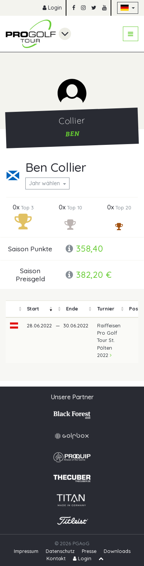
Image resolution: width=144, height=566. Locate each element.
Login (52, 7)
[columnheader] (14, 309)
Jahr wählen (45, 183)
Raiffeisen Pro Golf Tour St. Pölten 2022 (109, 340)
